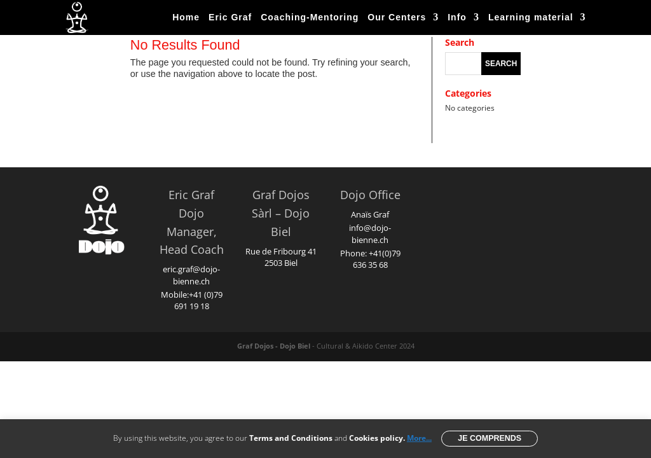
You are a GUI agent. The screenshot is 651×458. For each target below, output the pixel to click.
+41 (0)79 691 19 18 (198, 300)
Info (457, 17)
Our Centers (396, 17)
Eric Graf (230, 17)
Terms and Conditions (290, 438)
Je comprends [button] (489, 438)
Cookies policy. (377, 438)
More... (419, 438)
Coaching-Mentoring (310, 17)
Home (186, 17)
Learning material (530, 17)
